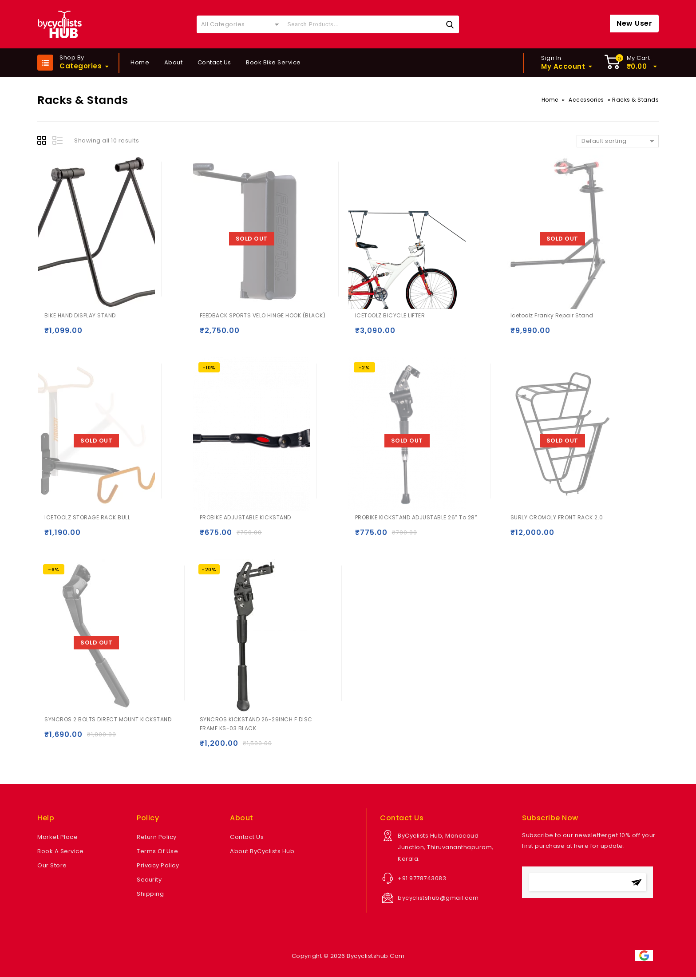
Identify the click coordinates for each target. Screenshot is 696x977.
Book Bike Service (273, 62)
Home (139, 62)
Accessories (586, 99)
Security (149, 879)
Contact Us (214, 62)
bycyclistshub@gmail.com (438, 898)
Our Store (52, 865)
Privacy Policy (158, 865)
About (173, 62)
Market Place (57, 837)
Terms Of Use (157, 851)
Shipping (150, 894)
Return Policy (157, 837)
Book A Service (60, 851)
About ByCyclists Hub (262, 851)
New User (634, 23)
